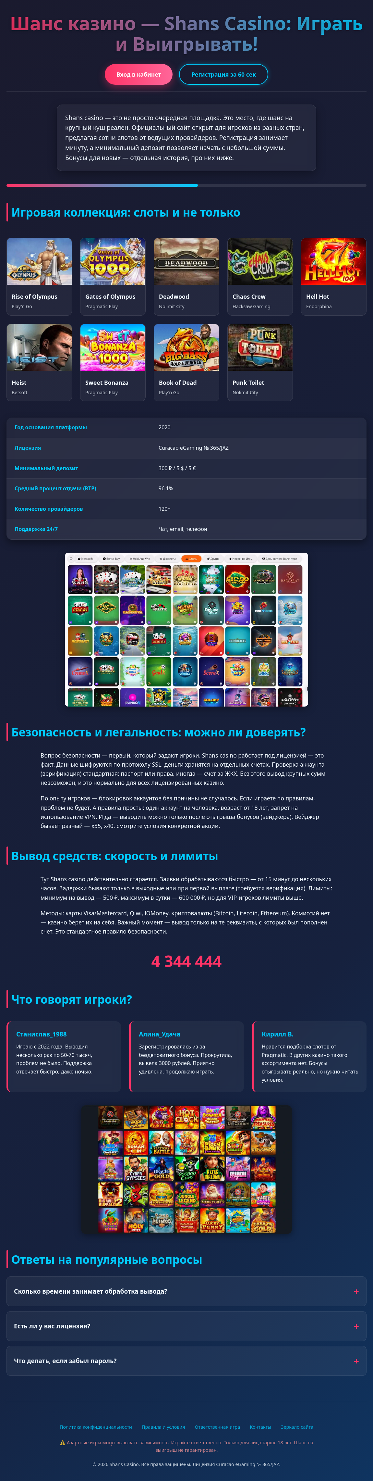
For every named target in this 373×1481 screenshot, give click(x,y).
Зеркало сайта (297, 1427)
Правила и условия (163, 1427)
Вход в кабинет (138, 74)
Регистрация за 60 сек (223, 74)
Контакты (260, 1427)
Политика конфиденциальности (96, 1427)
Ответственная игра (217, 1427)
